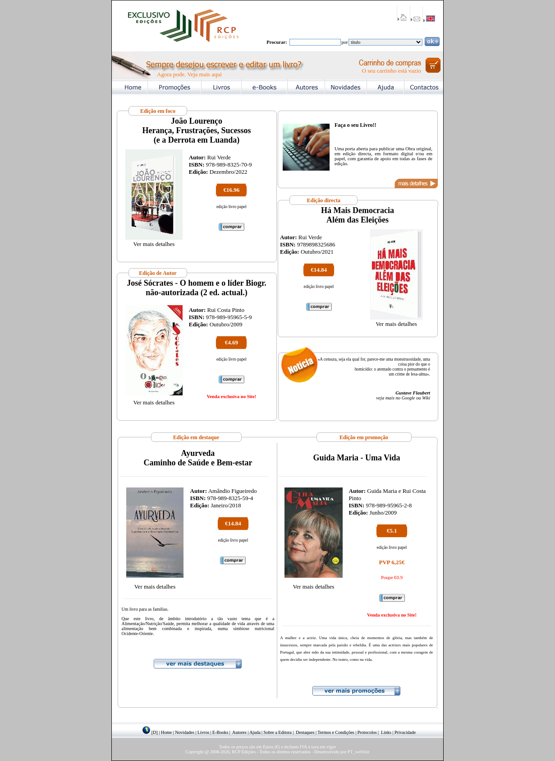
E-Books (220, 732)
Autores (239, 732)
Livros (203, 732)
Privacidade (405, 732)
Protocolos (367, 732)
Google (408, 397)
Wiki (426, 397)
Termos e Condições (335, 732)
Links (386, 732)
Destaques (305, 732)
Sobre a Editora (278, 732)
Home (166, 732)
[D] (154, 732)
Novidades (184, 732)
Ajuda (254, 732)
